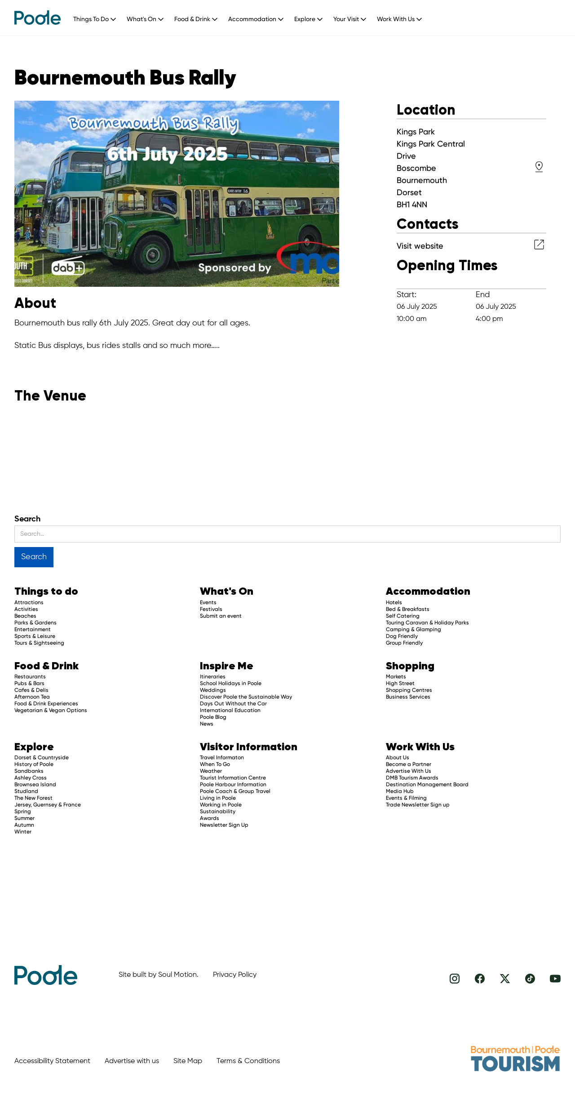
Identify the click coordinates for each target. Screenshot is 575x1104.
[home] (37, 17)
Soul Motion (177, 975)
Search (27, 519)
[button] (98, 17)
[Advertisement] (339, 877)
